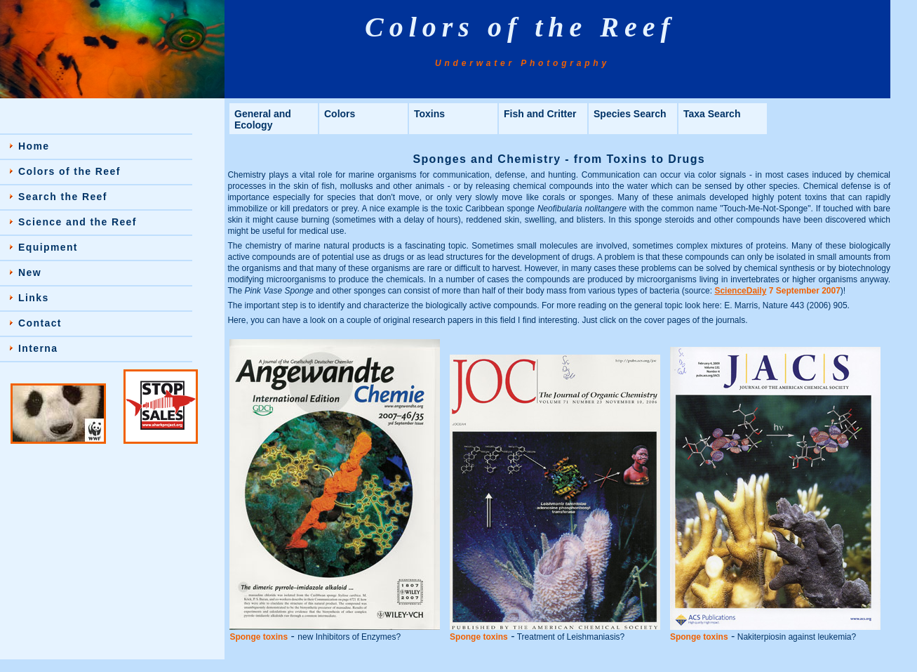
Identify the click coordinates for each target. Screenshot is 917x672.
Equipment (48, 247)
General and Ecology (262, 119)
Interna (38, 348)
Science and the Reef (77, 222)
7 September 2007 (777, 291)
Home (34, 146)
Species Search (630, 113)
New (29, 272)
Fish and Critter (540, 113)
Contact (40, 323)
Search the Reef (62, 196)
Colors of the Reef (69, 171)
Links (33, 297)
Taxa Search (711, 113)
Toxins (429, 113)
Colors (339, 113)
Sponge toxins (258, 637)
